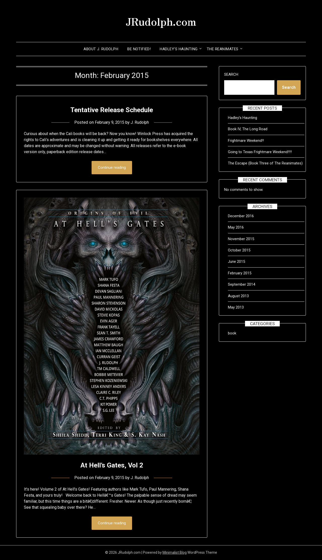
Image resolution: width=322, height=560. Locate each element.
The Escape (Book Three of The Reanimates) (265, 163)
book (232, 333)
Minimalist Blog (175, 553)
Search (231, 74)
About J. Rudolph (101, 49)
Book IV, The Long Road (247, 129)
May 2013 (236, 307)
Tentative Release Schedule (111, 109)
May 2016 (236, 227)
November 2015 (241, 239)
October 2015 (239, 250)
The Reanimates (222, 49)
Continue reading (112, 167)
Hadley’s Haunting (179, 49)
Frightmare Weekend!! (246, 140)
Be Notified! (139, 49)
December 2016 (241, 216)
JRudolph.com (161, 20)
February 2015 (239, 273)
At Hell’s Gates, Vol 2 (112, 465)
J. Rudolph (141, 122)
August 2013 (238, 296)
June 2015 (236, 261)
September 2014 (241, 284)
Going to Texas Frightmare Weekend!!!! (260, 152)
